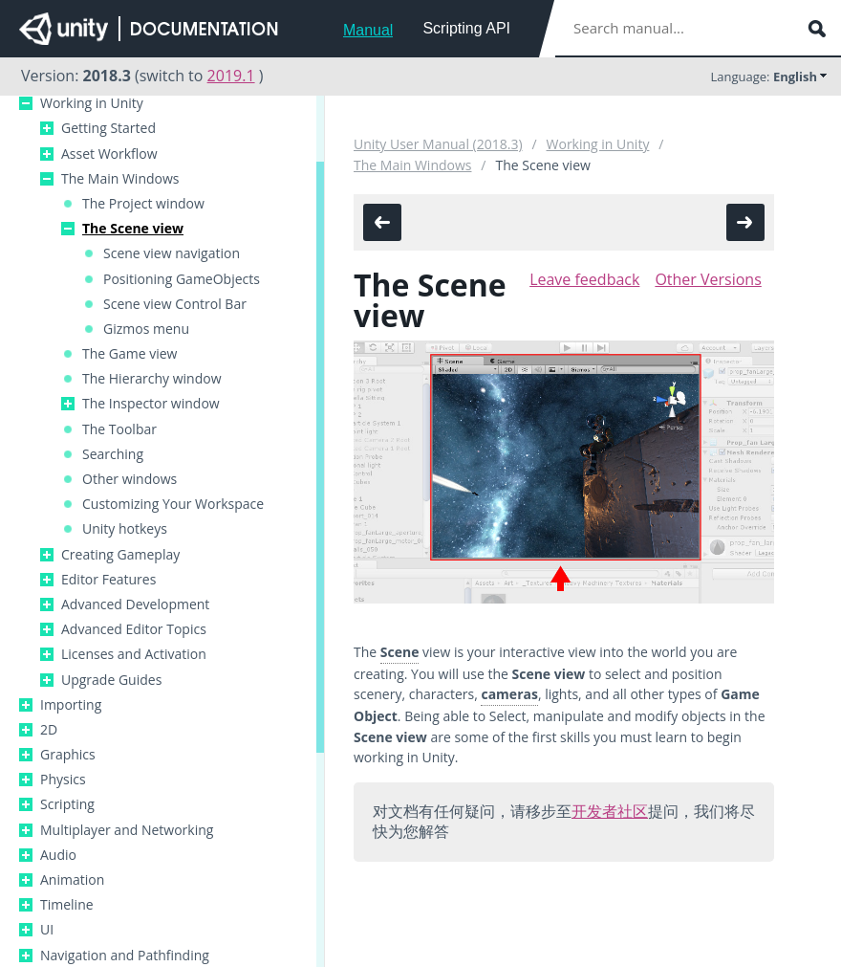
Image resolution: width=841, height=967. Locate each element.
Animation (72, 880)
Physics (63, 779)
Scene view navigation (171, 253)
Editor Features (108, 579)
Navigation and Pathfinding (124, 955)
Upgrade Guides (111, 680)
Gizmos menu (146, 329)
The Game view (129, 354)
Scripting (67, 804)
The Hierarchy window (151, 378)
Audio (58, 855)
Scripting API (466, 28)
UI (47, 929)
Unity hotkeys (124, 529)
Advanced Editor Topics (133, 629)
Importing (70, 705)
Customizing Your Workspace (173, 504)
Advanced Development (135, 604)
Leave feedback (584, 279)
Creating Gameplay (120, 554)
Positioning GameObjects (181, 279)
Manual (368, 30)
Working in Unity (91, 103)
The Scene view (132, 228)
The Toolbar (119, 429)
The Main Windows (120, 178)
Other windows (129, 479)
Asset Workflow (109, 154)
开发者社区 (609, 811)
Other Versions (708, 279)
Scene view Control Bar (175, 304)
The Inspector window (151, 403)
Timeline (67, 904)
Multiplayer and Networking (126, 830)
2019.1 (231, 75)
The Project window (143, 203)
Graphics (68, 754)
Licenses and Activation (133, 654)
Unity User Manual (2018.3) (438, 144)
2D (48, 729)
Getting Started (108, 128)
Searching (112, 454)
